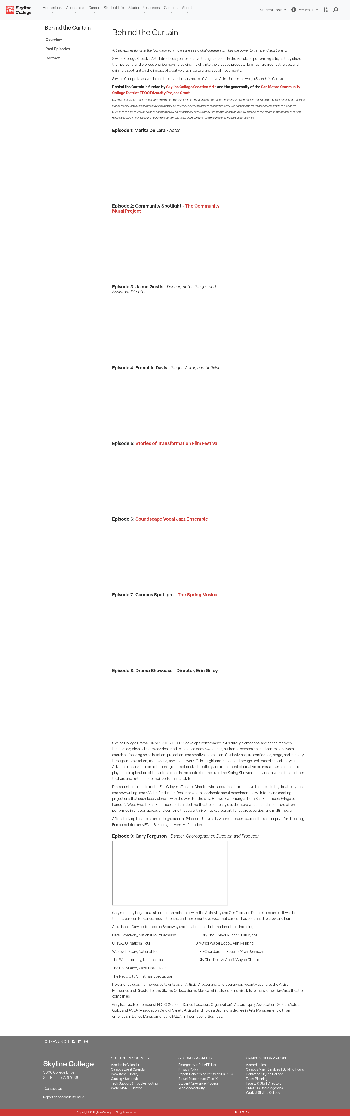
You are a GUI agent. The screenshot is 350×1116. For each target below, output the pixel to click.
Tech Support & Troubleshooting (134, 1083)
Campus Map (255, 1069)
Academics (75, 7)
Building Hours (293, 1069)
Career (94, 7)
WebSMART (120, 1088)
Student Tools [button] (273, 10)
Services (273, 1069)
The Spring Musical (198, 594)
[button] (335, 10)
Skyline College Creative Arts (191, 86)
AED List (210, 1065)
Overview (54, 39)
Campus (171, 7)
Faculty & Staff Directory (263, 1083)
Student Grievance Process (198, 1083)
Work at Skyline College (263, 1093)
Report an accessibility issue (63, 1097)
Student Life (114, 7)
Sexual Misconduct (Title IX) (198, 1079)
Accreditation (256, 1065)
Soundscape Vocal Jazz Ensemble (171, 519)
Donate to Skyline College (264, 1074)
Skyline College (102, 1112)
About (187, 7)
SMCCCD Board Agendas (264, 1088)
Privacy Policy (188, 1069)
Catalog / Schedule (125, 1079)
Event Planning (256, 1079)
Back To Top (242, 1112)
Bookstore (118, 1074)
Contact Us (53, 1088)
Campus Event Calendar (128, 1069)
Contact (53, 58)
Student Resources (144, 7)
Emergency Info (189, 1065)
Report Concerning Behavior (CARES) (205, 1074)
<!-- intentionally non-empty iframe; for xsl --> (167, 249)
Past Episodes (58, 48)
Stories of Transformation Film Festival (176, 443)
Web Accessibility (191, 1088)
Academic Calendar (125, 1065)
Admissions (52, 7)
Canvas (137, 1088)
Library (133, 1074)
